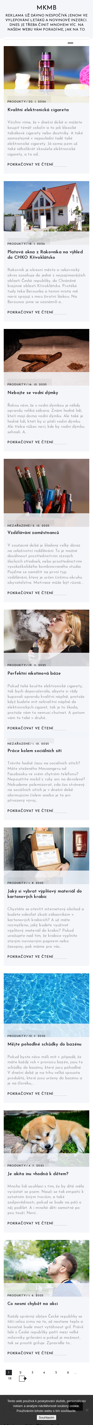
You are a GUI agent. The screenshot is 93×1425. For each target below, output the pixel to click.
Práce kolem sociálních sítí (34, 751)
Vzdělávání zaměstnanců (33, 533)
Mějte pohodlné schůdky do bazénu (44, 1044)
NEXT (22, 1379)
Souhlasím (46, 1417)
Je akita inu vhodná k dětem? (38, 1174)
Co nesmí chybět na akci (32, 1304)
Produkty (16, 101)
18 (9, 1378)
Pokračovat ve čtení (30, 165)
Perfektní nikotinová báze (34, 673)
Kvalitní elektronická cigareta (38, 110)
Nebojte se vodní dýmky (32, 393)
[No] (86, 1410)
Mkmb (46, 8)
